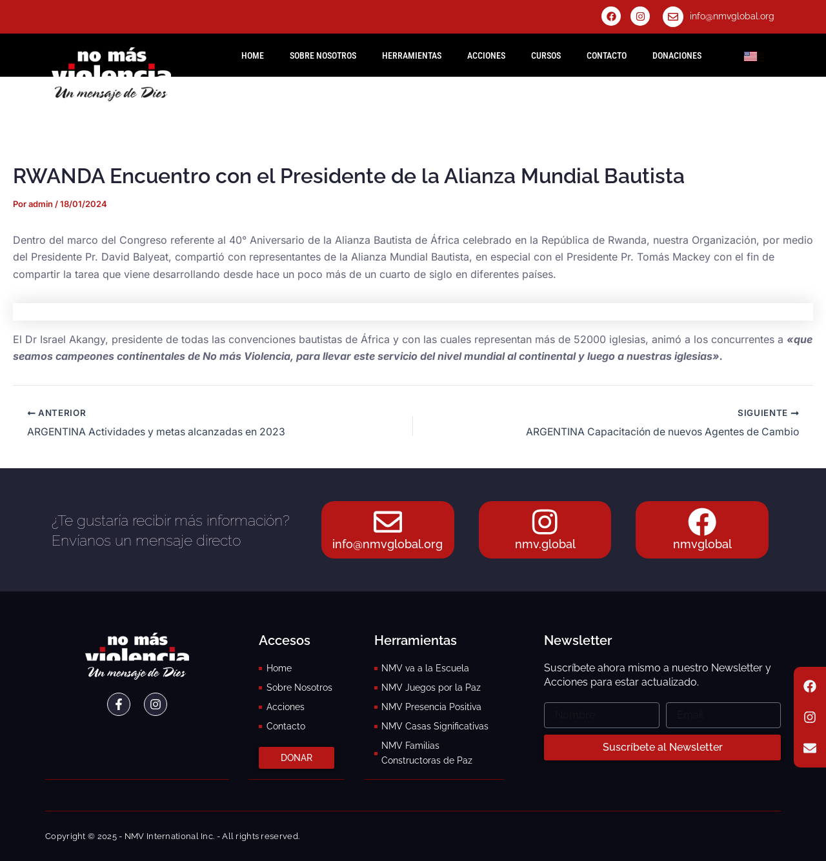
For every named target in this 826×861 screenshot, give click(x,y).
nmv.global (545, 544)
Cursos (546, 55)
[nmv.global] (545, 521)
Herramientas (411, 55)
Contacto (607, 55)
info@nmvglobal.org (732, 16)
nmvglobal (702, 544)
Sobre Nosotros (323, 55)
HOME (252, 55)
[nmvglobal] (702, 521)
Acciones (486, 55)
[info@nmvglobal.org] (673, 16)
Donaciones (676, 55)
